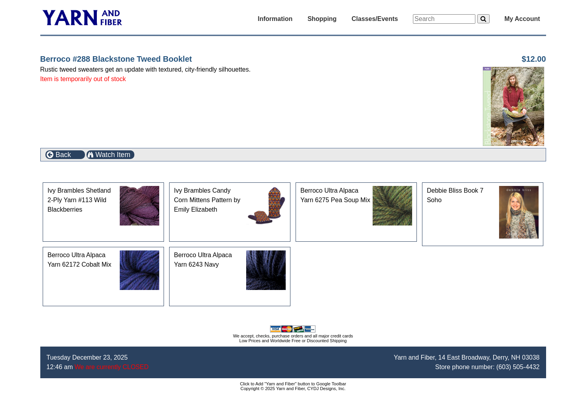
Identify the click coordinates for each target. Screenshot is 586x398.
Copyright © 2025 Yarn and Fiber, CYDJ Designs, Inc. (293, 388)
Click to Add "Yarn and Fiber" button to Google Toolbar (293, 383)
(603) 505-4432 (517, 367)
